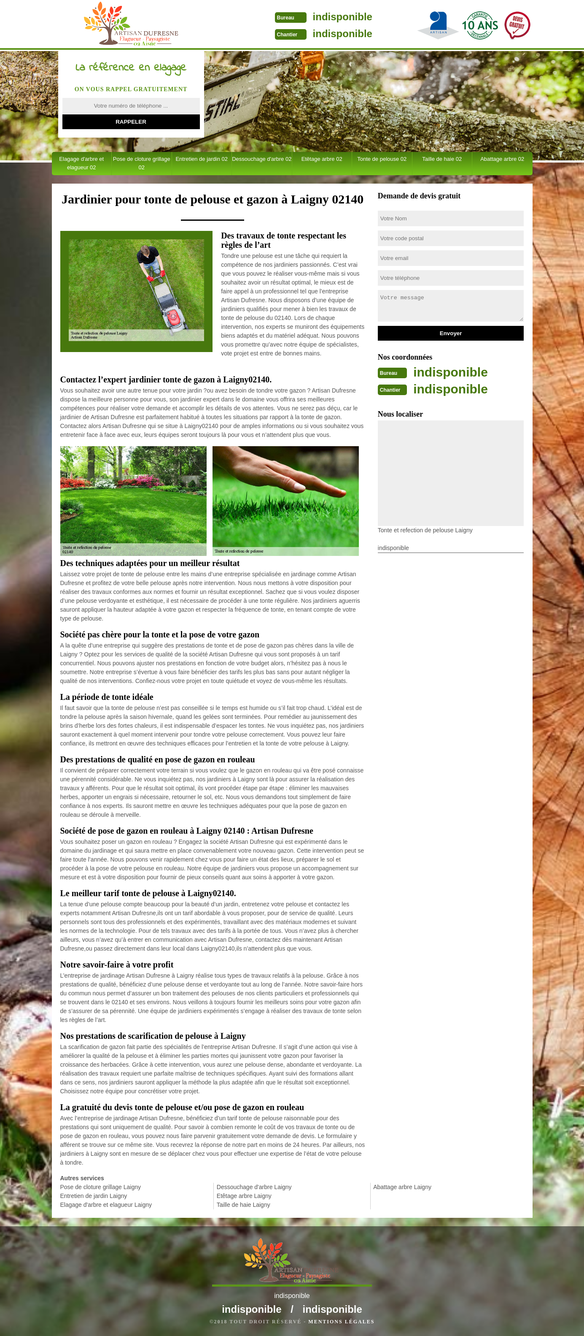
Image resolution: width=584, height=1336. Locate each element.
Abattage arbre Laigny (402, 1187)
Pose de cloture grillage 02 (141, 163)
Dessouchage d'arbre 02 (261, 159)
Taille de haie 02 (442, 159)
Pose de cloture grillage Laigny (100, 1187)
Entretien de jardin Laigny (93, 1195)
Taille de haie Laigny (243, 1204)
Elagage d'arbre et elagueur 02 (81, 163)
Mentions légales (341, 1322)
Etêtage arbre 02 (321, 159)
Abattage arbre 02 (502, 159)
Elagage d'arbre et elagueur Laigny (106, 1204)
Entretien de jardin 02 (201, 159)
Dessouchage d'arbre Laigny (254, 1187)
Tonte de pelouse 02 (381, 159)
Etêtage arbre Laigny (244, 1195)
